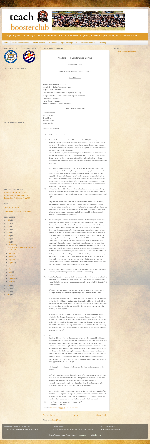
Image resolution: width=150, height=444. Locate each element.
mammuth (82, 435)
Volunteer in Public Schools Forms (16, 192)
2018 (8, 226)
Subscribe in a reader (12, 207)
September (13, 259)
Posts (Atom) (56, 420)
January (11, 281)
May (10, 269)
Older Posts (101, 415)
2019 (8, 223)
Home (6, 43)
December (12, 245)
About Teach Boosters (20, 43)
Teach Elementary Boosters (126, 52)
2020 (8, 220)
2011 (8, 288)
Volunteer (53, 43)
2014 (8, 239)
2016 (8, 233)
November (13, 253)
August (11, 263)
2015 (8, 236)
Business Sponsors (88, 43)
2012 (8, 285)
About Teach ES (39, 43)
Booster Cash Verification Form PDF (17, 198)
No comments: (72, 408)
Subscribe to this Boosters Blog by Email (18, 211)
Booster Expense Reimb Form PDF (16, 195)
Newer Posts (49, 415)
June (10, 266)
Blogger (98, 435)
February (12, 278)
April (10, 272)
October (12, 256)
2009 (8, 295)
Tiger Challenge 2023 (68, 43)
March (11, 275)
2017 (8, 229)
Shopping (102, 43)
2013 (8, 242)
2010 (8, 292)
